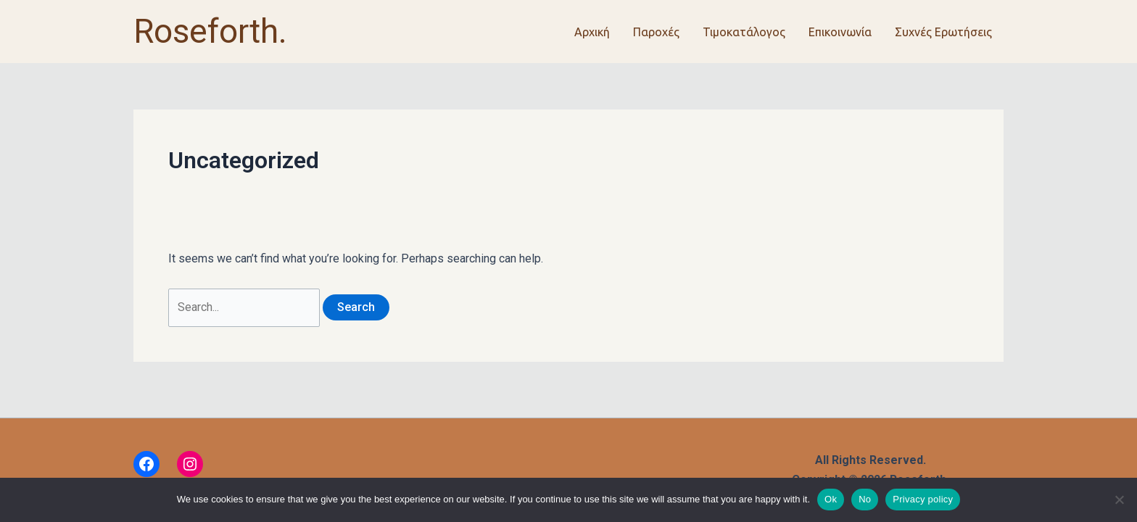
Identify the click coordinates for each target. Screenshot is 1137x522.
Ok (830, 499)
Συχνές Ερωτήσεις (943, 31)
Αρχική (592, 31)
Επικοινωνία (840, 31)
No (865, 499)
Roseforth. (210, 31)
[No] (1119, 499)
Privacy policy (923, 499)
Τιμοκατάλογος (744, 31)
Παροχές (656, 31)
